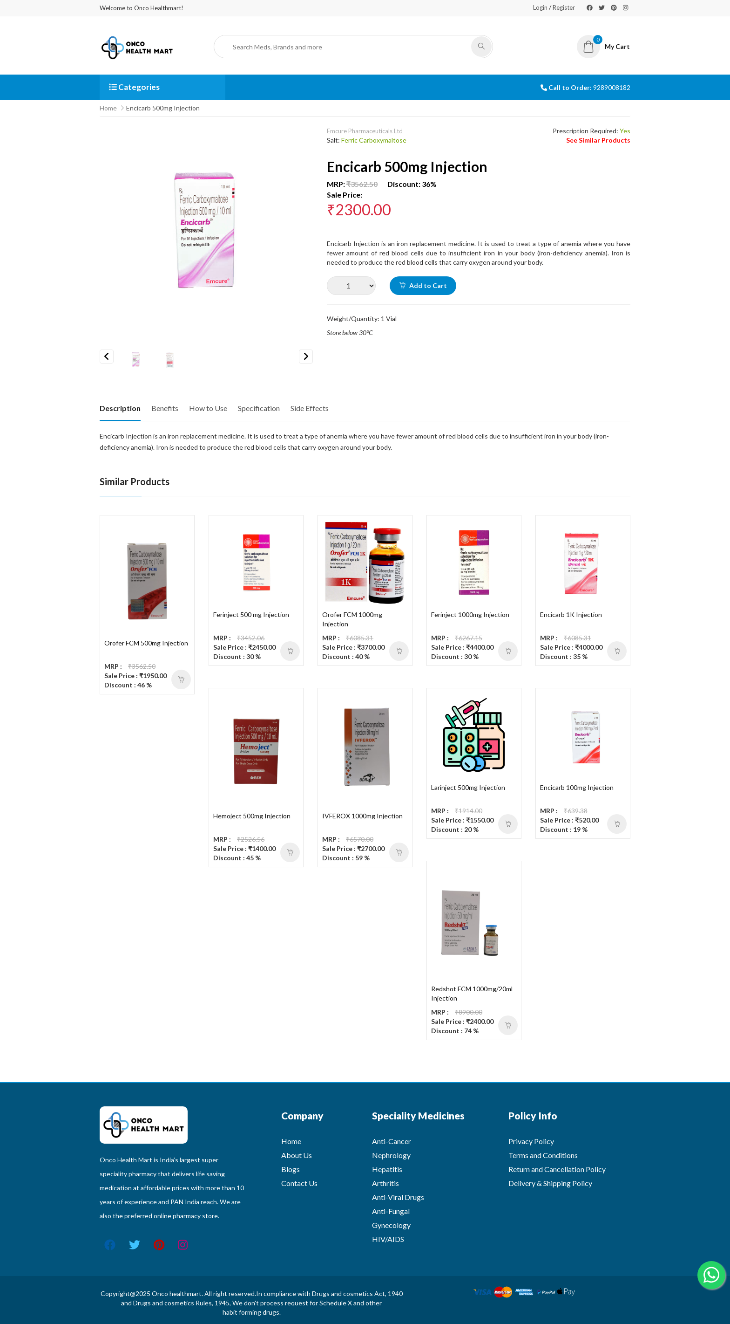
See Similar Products (598, 140)
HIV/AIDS (388, 1239)
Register (564, 7)
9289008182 (611, 87)
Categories (134, 87)
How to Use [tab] (208, 408)
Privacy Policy (531, 1141)
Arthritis (385, 1183)
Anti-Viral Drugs (398, 1197)
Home (108, 108)
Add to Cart (423, 285)
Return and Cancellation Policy (557, 1169)
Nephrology (391, 1155)
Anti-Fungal (391, 1211)
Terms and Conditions (543, 1155)
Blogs (290, 1169)
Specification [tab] (259, 408)
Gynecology (391, 1225)
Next (306, 357)
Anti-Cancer (391, 1141)
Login (540, 7)
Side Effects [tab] (310, 408)
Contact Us (299, 1183)
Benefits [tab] (164, 408)
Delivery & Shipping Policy (550, 1183)
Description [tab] (120, 408)
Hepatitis (387, 1169)
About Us (296, 1155)
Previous (107, 357)
